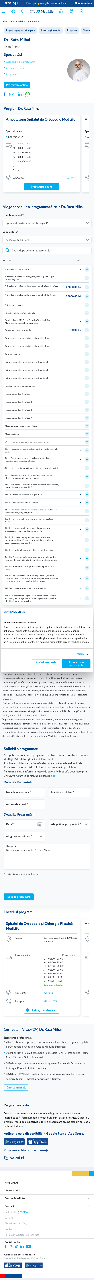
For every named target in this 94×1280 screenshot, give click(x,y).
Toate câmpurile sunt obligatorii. (22, 874)
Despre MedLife (15, 1198)
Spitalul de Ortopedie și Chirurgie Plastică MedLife (39, 926)
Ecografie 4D (13, 74)
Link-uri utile (12, 1190)
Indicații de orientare (43, 1010)
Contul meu (81, 11)
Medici (19, 21)
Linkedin (22, 1246)
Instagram (11, 1246)
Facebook (6, 1246)
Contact (9, 1206)
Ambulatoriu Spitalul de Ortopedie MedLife (40, 119)
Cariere (9, 1217)
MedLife (7, 21)
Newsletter (61, 11)
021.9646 (17, 1157)
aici (53, 775)
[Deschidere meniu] (3, 10)
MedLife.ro (11, 1182)
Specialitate (9, 232)
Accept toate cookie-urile (76, 664)
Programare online (90, 11)
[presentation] (27, 884)
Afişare (81, 654)
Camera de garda (15, 67)
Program (72, 30)
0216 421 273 (50, 1001)
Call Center (17, 1211)
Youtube (29, 1246)
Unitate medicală (12, 215)
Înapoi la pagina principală (20, 30)
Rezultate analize (71, 11)
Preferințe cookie (46, 663)
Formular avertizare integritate (22, 1234)
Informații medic (50, 30)
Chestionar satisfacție (17, 1222)
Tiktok (16, 1246)
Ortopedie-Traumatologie (20, 61)
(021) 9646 (41, 715)
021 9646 (72, 177)
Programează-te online (20, 1150)
